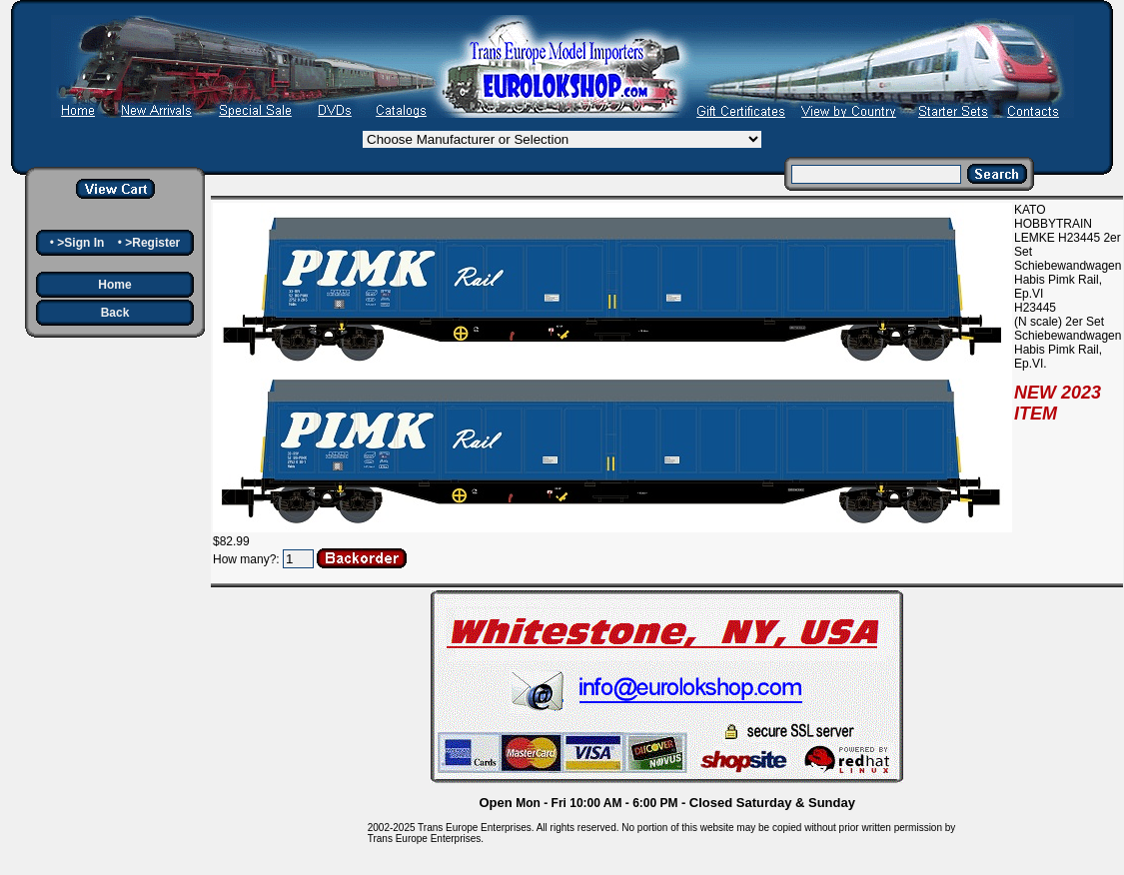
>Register (152, 243)
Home (114, 285)
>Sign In (80, 243)
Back (115, 313)
